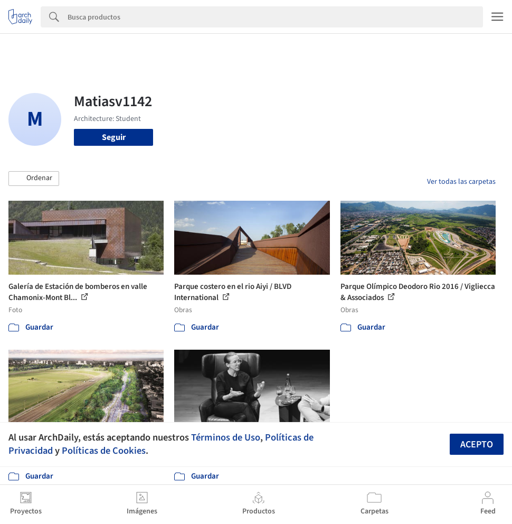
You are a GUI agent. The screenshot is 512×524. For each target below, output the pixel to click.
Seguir (114, 137)
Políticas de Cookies (104, 450)
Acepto (476, 444)
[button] (33, 178)
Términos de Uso (225, 437)
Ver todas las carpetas (461, 181)
